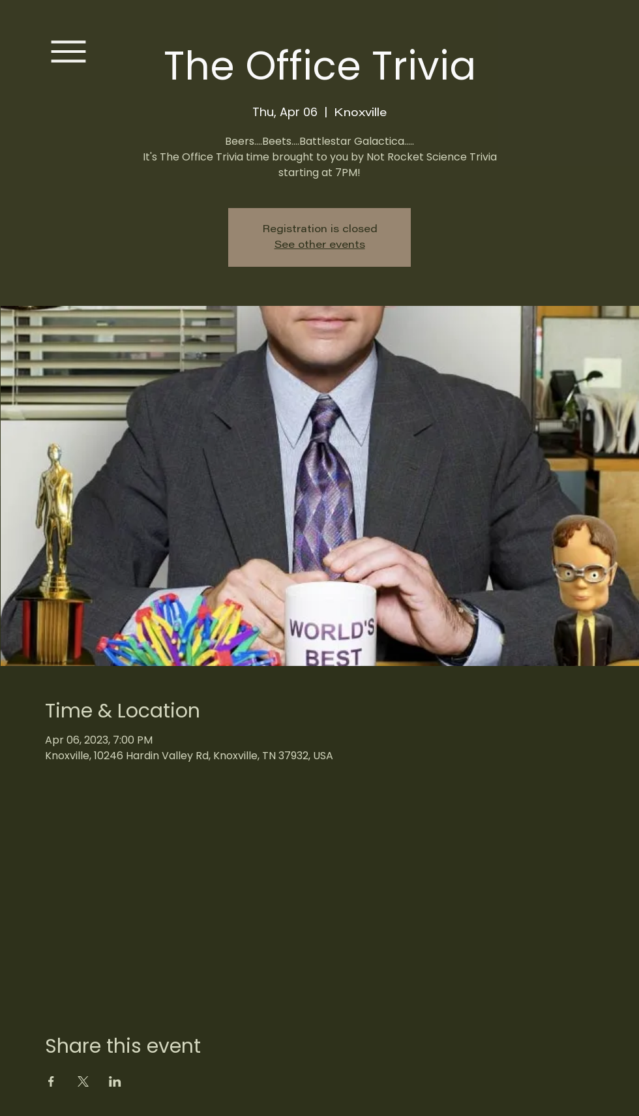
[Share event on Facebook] (51, 1081)
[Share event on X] (83, 1081)
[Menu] (68, 51)
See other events (320, 245)
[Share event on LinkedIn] (115, 1081)
